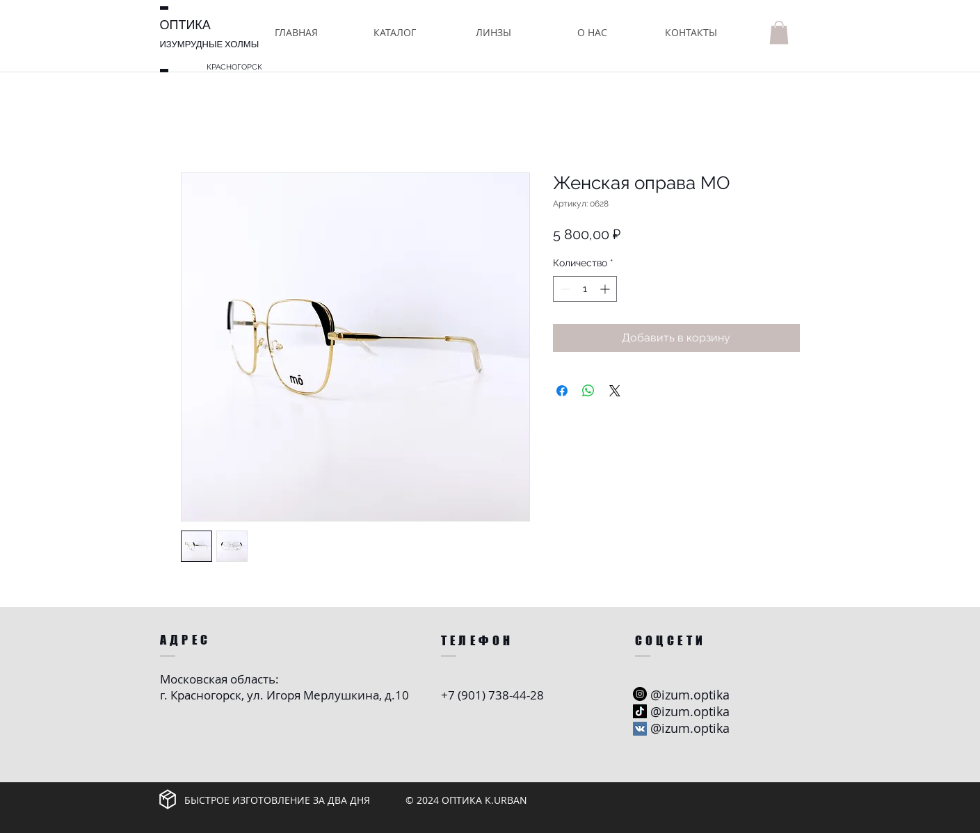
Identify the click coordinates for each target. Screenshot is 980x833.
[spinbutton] (584, 289)
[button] (395, 32)
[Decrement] (563, 289)
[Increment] (606, 289)
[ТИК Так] (640, 711)
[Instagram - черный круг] (640, 694)
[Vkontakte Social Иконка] (640, 729)
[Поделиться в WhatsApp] (588, 390)
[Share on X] (615, 390)
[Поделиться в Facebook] (562, 390)
